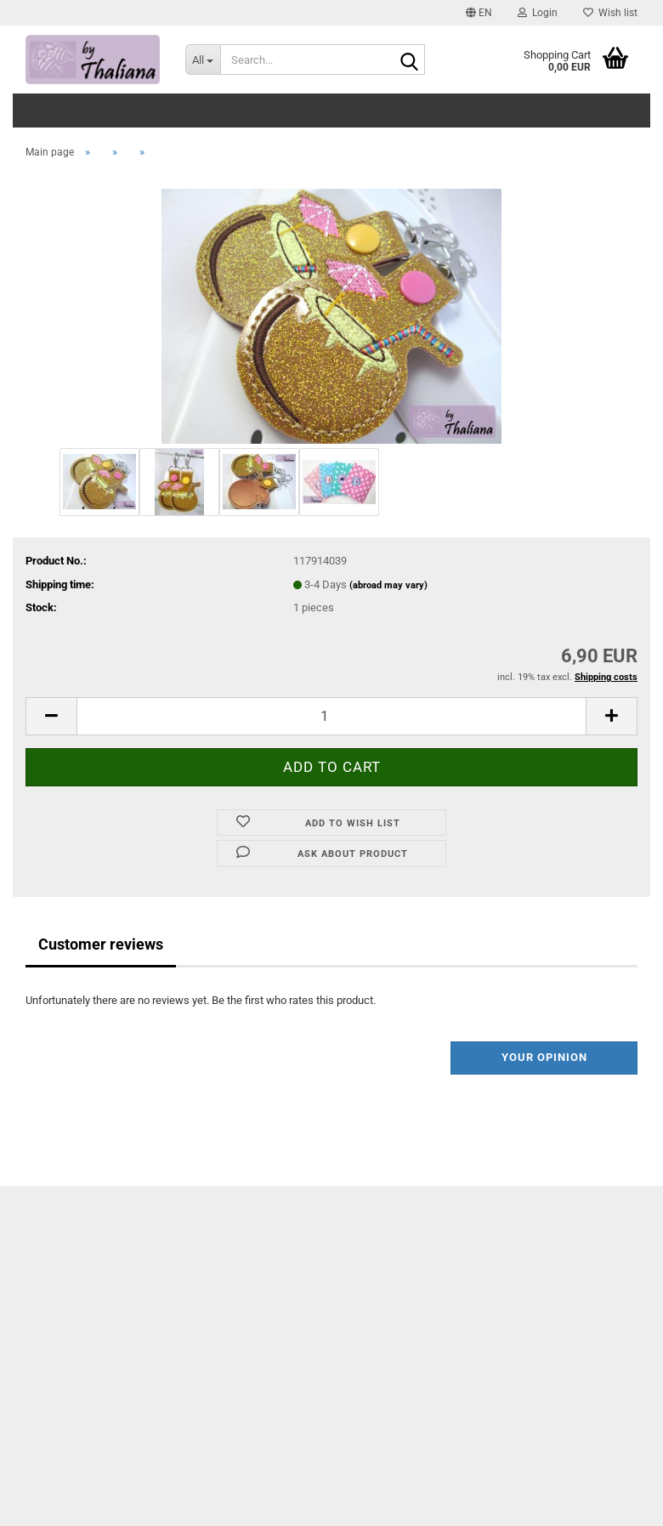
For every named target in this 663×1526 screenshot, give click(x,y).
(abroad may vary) (388, 585)
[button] (479, 13)
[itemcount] (331, 716)
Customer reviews (100, 944)
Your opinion (544, 1057)
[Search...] (203, 59)
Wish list (610, 13)
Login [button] (538, 13)
